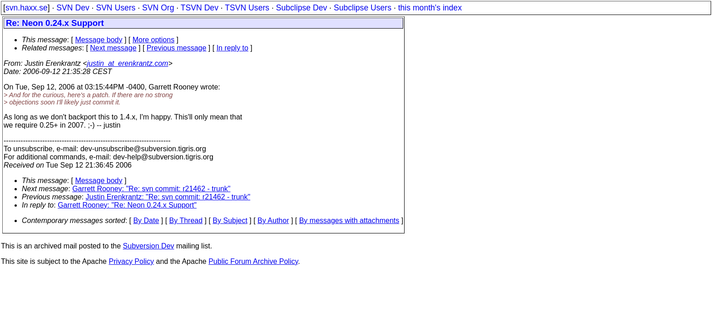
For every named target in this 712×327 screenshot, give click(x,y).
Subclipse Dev (301, 7)
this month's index (430, 7)
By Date (146, 220)
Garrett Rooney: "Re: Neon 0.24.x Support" (127, 205)
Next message (113, 48)
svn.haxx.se (26, 7)
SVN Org (158, 7)
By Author (273, 220)
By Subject (230, 220)
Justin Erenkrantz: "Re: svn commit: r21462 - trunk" (168, 197)
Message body (98, 40)
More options (154, 40)
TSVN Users (247, 7)
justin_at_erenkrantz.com (127, 63)
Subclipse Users (362, 7)
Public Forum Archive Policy (253, 261)
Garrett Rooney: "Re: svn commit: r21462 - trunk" (151, 189)
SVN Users (115, 7)
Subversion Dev (148, 246)
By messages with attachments (349, 220)
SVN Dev (72, 7)
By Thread (186, 220)
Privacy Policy (131, 261)
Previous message (177, 48)
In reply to (232, 48)
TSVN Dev (199, 7)
